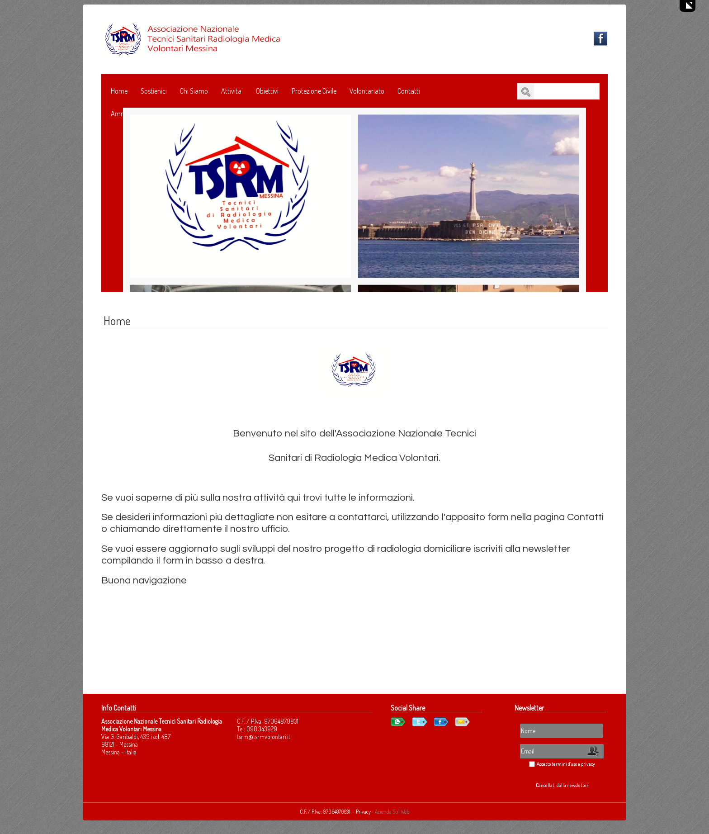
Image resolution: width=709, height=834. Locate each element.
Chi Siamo (194, 90)
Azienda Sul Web (392, 811)
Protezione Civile (314, 90)
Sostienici (154, 90)
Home (119, 90)
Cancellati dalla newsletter (562, 785)
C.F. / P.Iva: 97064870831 (325, 811)
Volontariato (367, 90)
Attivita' (232, 90)
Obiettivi (267, 90)
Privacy (364, 811)
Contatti (408, 90)
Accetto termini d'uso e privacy (566, 764)
